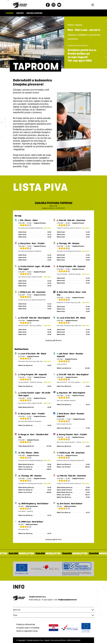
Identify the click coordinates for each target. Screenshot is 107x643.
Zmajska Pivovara (40, 223)
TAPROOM (9, 13)
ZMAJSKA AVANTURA (34, 13)
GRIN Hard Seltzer (32, 506)
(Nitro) (66, 292)
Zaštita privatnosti (73, 640)
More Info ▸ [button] (47, 228)
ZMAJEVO (20, 13)
